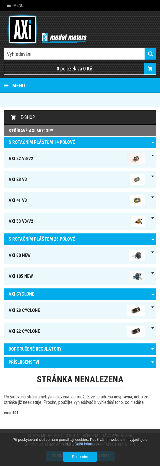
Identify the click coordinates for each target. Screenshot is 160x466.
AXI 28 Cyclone (77, 310)
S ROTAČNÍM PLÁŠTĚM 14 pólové (42, 142)
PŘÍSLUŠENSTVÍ (24, 362)
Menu (15, 5)
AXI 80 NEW (77, 255)
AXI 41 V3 (77, 200)
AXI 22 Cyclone (77, 331)
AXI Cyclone (21, 294)
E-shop (28, 117)
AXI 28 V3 (77, 179)
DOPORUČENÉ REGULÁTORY (35, 349)
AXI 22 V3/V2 (77, 158)
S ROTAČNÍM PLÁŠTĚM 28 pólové (42, 239)
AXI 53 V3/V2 (77, 221)
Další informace (87, 444)
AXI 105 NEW (77, 276)
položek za (74, 69)
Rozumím (80, 457)
